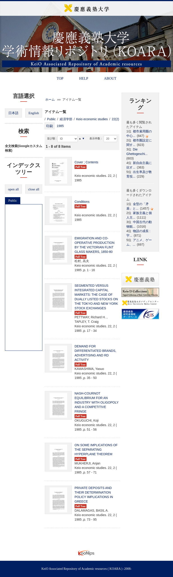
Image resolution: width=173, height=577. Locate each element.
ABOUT (110, 78)
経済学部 (66, 119)
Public (12, 200)
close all (33, 189)
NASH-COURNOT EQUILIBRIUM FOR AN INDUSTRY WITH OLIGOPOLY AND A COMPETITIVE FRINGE (96, 402)
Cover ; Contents (86, 162)
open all (13, 189)
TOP (60, 78)
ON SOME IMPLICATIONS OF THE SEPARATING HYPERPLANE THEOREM (96, 449)
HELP (83, 78)
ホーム (50, 99)
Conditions (82, 201)
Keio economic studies (92, 119)
